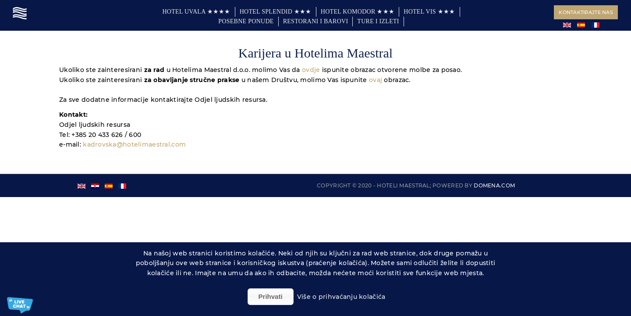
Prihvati (271, 296)
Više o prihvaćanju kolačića (341, 297)
